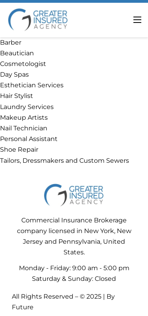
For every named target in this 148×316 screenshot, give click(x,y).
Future (23, 307)
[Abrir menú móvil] (137, 20)
